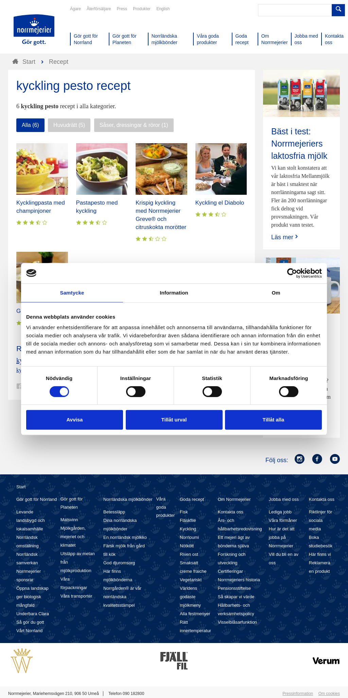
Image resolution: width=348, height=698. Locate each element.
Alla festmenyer (195, 613)
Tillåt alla (273, 419)
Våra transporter (76, 596)
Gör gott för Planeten (71, 503)
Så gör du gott (30, 622)
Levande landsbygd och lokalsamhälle (30, 520)
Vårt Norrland (29, 630)
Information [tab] (174, 293)
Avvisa (75, 419)
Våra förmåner (283, 520)
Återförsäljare (99, 8)
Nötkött (187, 545)
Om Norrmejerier (234, 499)
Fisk (184, 511)
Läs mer (285, 237)
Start (20, 486)
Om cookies (329, 693)
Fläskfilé (188, 520)
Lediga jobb (280, 511)
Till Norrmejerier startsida (34, 29)
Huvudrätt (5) (69, 125)
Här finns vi (320, 554)
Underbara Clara (32, 613)
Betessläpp (114, 511)
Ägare (75, 8)
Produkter (142, 8)
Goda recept (192, 499)
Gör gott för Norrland (36, 499)
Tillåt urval (174, 419)
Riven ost (189, 554)
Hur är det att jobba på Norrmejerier (282, 537)
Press (122, 8)
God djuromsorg (119, 562)
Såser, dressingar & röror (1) (134, 125)
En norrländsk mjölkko (125, 537)
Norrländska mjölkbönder (128, 499)
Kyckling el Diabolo (219, 203)
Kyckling (188, 528)
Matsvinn (69, 519)
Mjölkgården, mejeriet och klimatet (73, 537)
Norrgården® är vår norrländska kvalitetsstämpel (122, 597)
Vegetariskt (191, 579)
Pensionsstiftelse (234, 588)
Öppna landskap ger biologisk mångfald (32, 597)
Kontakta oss (230, 511)
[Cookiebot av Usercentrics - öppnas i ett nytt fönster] (292, 273)
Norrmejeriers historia (239, 579)
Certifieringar (230, 571)
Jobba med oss (284, 499)
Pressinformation (297, 693)
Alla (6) (30, 125)
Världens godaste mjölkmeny (190, 597)
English (163, 8)
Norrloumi (189, 537)
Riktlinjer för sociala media (320, 520)
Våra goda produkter (165, 507)
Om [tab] (276, 293)
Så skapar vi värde (236, 596)
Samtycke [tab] (72, 293)
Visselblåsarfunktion (237, 622)
